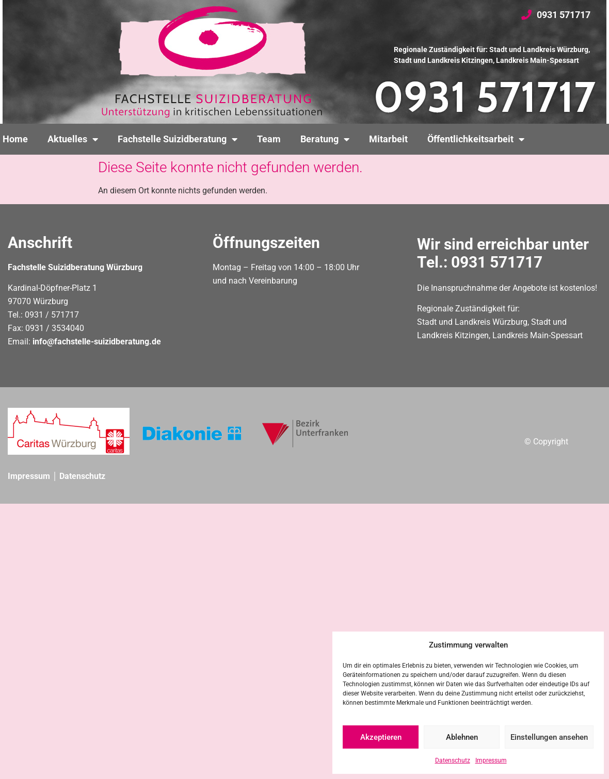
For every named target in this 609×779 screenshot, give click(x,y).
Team (269, 139)
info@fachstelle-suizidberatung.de (97, 341)
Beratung (324, 139)
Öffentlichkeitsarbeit (475, 139)
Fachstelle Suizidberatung (177, 139)
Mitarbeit (388, 139)
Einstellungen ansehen (549, 737)
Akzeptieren (381, 737)
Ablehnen (462, 737)
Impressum (491, 760)
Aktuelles (72, 139)
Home (15, 139)
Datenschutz (452, 760)
